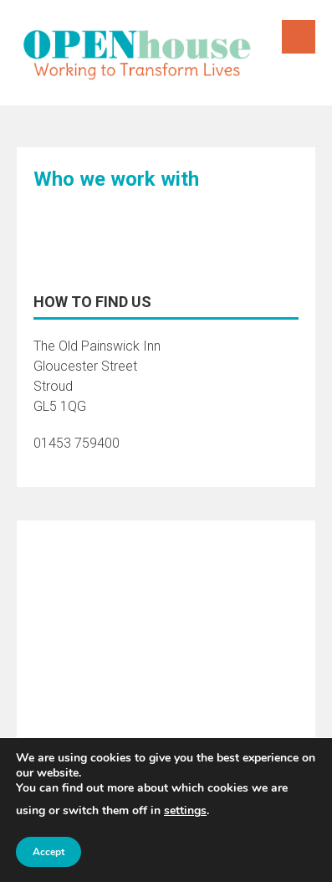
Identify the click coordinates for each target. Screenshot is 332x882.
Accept (48, 852)
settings (185, 810)
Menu (298, 37)
